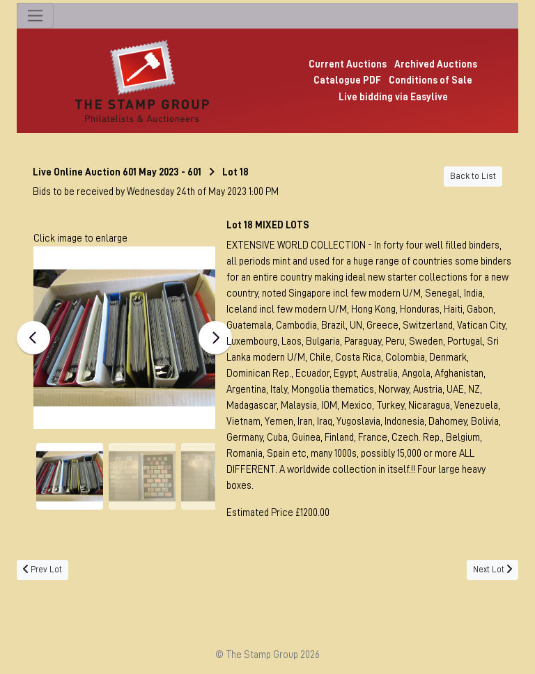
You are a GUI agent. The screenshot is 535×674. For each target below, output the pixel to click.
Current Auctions (348, 64)
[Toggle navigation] (35, 16)
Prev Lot (42, 569)
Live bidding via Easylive (393, 97)
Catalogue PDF (347, 80)
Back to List (473, 176)
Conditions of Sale (430, 80)
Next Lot (492, 569)
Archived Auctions (435, 64)
